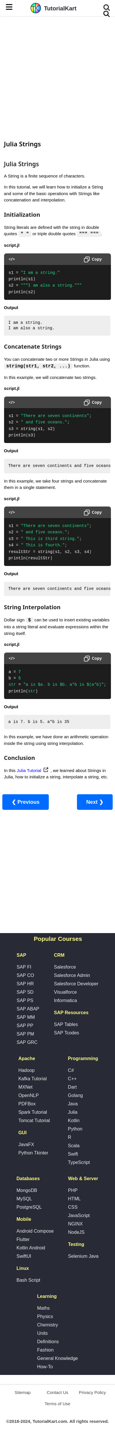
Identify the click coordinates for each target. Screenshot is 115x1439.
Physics (45, 1316)
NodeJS (76, 1232)
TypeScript (79, 1162)
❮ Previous (25, 802)
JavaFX (26, 1144)
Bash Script (28, 1280)
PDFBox (27, 1104)
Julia (73, 1112)
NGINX (75, 1224)
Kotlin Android (31, 1248)
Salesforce (65, 967)
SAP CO (25, 975)
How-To (45, 1367)
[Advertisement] (57, 77)
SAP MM (26, 1017)
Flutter (23, 1239)
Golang (75, 1095)
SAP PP (25, 1025)
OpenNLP (28, 1095)
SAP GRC (27, 1042)
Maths (43, 1308)
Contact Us (57, 1392)
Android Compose (35, 1231)
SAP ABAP (28, 1009)
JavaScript (79, 1215)
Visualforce (65, 992)
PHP (73, 1190)
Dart (72, 1087)
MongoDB (27, 1190)
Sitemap (22, 1392)
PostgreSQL (29, 1207)
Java (73, 1104)
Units (42, 1333)
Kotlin (74, 1120)
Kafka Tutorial (32, 1079)
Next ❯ (94, 802)
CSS (73, 1207)
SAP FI (24, 967)
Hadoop (26, 1070)
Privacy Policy (92, 1392)
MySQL (24, 1199)
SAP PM (25, 1034)
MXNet (25, 1087)
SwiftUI (24, 1256)
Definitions (48, 1341)
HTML (74, 1199)
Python (75, 1129)
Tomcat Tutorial (34, 1120)
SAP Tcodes (66, 1033)
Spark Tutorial (32, 1112)
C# (71, 1070)
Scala (74, 1145)
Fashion (45, 1350)
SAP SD (25, 992)
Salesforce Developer (76, 984)
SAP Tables (66, 1024)
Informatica (65, 1000)
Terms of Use (57, 1403)
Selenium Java (83, 1256)
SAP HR (25, 984)
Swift (73, 1154)
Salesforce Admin (72, 975)
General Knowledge (57, 1358)
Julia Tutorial (29, 770)
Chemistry (47, 1325)
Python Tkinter (33, 1153)
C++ (72, 1079)
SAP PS (25, 1000)
